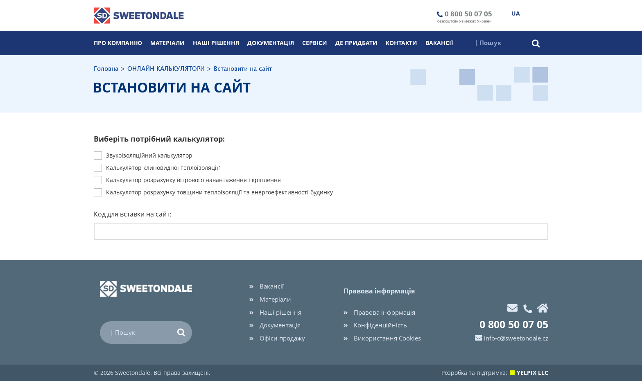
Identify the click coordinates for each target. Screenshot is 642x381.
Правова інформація (379, 312)
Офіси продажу (277, 338)
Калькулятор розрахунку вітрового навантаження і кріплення (193, 180)
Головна (106, 69)
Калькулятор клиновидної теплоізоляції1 (164, 168)
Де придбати (356, 43)
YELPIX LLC (532, 372)
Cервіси (314, 43)
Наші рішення (216, 43)
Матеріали (167, 43)
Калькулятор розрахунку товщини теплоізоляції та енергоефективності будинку (219, 192)
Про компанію (118, 43)
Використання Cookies (382, 338)
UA (515, 13)
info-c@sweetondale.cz (516, 338)
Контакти (401, 43)
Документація (270, 43)
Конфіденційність (375, 325)
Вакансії (439, 43)
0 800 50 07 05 (468, 13)
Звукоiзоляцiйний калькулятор (149, 155)
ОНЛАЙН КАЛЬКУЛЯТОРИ (166, 69)
